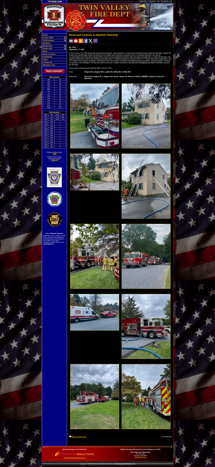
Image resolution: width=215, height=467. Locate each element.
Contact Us (47, 62)
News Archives (49, 54)
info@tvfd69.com (140, 457)
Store (44, 51)
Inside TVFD (47, 38)
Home (45, 35)
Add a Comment (79, 436)
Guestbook (47, 57)
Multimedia (47, 46)
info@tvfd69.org (48, 244)
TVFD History (48, 40)
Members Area (48, 65)
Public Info (47, 49)
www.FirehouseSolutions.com (74, 458)
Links (45, 59)
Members (46, 43)
